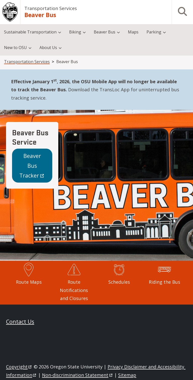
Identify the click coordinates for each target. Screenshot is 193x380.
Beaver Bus (32, 165)
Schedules (119, 282)
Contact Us (20, 321)
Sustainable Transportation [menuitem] (30, 32)
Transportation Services (50, 8)
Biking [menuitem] (75, 32)
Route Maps (29, 282)
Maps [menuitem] (133, 32)
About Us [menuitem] (48, 47)
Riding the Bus (164, 282)
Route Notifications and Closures (74, 290)
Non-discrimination (77, 375)
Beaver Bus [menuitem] (104, 32)
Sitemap (127, 375)
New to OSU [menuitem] (15, 47)
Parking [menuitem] (154, 32)
